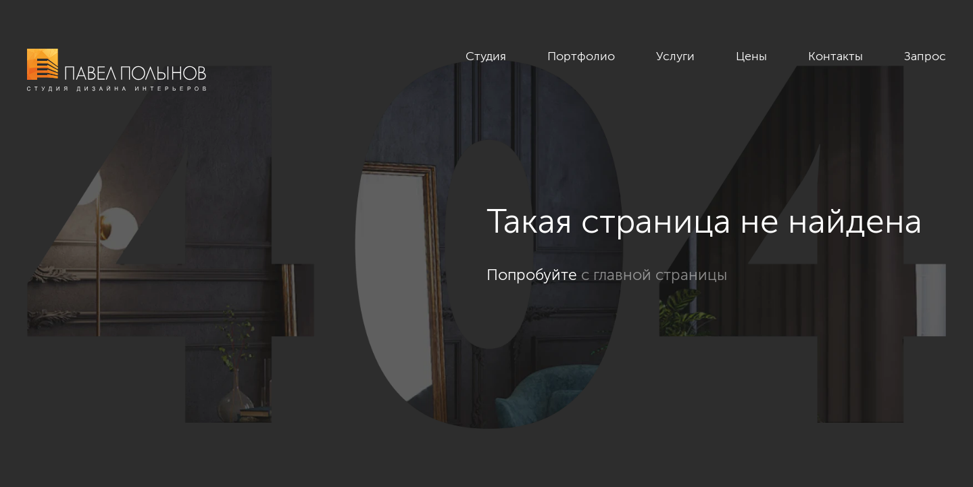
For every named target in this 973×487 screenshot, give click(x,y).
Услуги (675, 56)
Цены (751, 56)
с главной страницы (654, 274)
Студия (486, 56)
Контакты (835, 56)
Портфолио (581, 56)
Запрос (925, 56)
